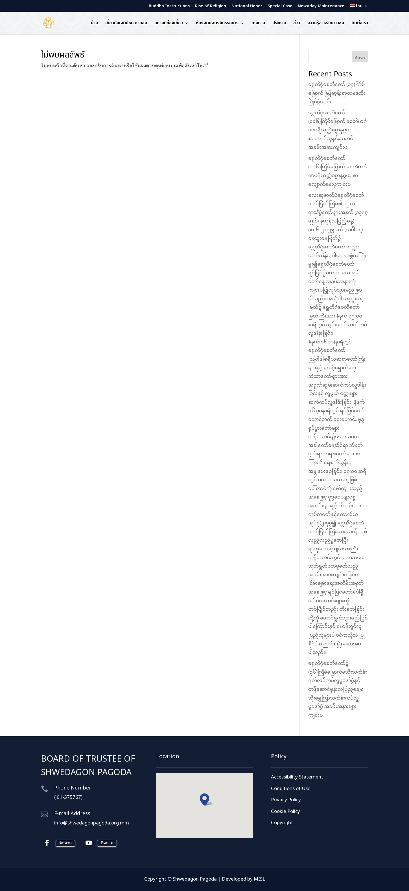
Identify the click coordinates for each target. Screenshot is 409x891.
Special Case (280, 6)
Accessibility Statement (297, 777)
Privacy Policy (286, 800)
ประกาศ (279, 23)
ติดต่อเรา (359, 23)
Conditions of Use (290, 789)
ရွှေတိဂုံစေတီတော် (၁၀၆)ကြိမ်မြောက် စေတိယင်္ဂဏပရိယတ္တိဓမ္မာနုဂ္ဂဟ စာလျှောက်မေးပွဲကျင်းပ (337, 171)
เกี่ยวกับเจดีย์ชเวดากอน (126, 23)
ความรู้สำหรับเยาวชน (325, 23)
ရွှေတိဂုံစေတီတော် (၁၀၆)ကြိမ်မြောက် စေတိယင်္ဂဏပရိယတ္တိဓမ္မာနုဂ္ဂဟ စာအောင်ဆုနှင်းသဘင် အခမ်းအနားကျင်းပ (337, 130)
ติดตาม (65, 843)
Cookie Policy (285, 811)
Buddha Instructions (169, 6)
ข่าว (296, 23)
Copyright (282, 823)
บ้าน (94, 23)
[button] (206, 799)
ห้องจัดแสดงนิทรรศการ (217, 23)
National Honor (246, 6)
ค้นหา (360, 58)
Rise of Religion (210, 6)
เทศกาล (258, 23)
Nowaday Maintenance (321, 6)
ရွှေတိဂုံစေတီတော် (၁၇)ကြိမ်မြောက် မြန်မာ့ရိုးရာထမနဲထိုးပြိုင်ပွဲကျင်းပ (336, 93)
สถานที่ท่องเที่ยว (168, 23)
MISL (259, 879)
